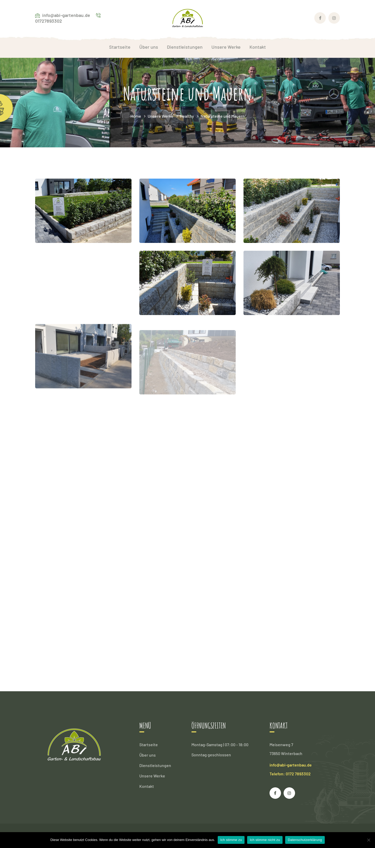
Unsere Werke (160, 116)
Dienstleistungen (155, 765)
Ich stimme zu (231, 840)
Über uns (147, 754)
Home (135, 116)
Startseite (148, 744)
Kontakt (146, 786)
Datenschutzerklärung (305, 840)
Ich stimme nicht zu (265, 840)
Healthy (187, 116)
